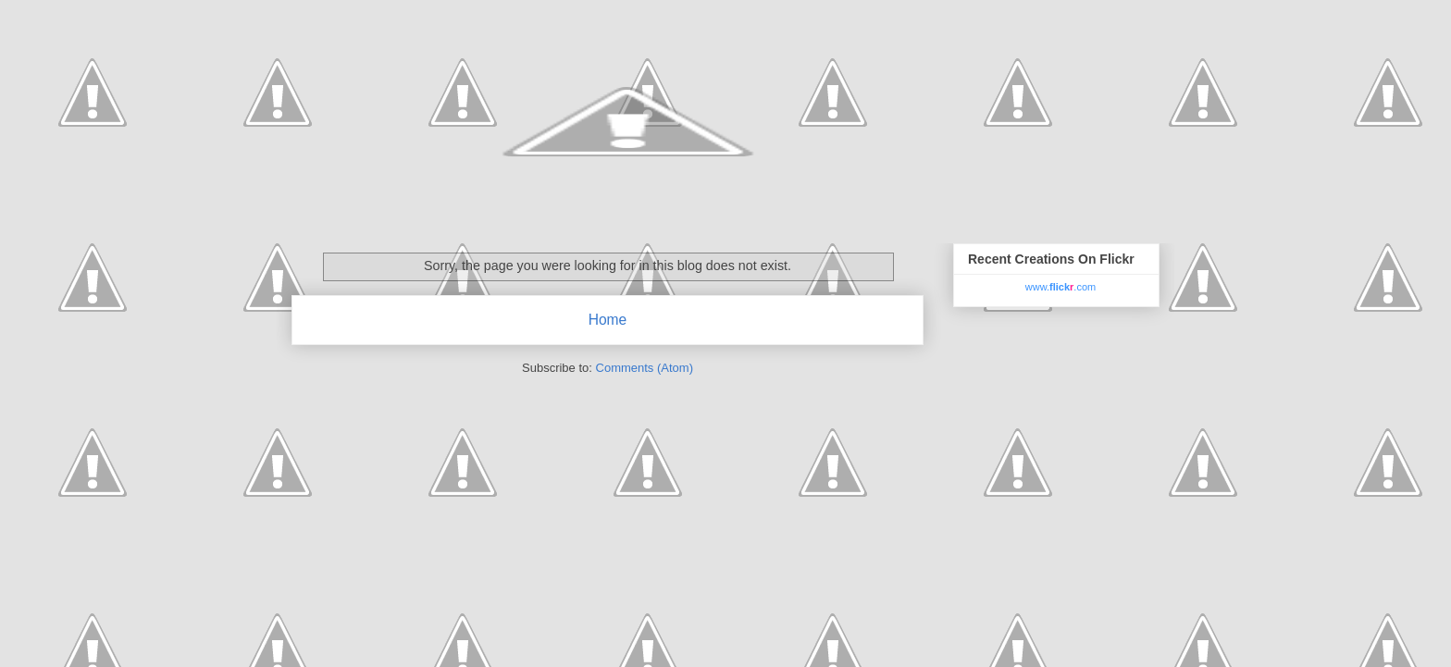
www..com (1060, 286)
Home (608, 319)
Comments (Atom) (644, 368)
